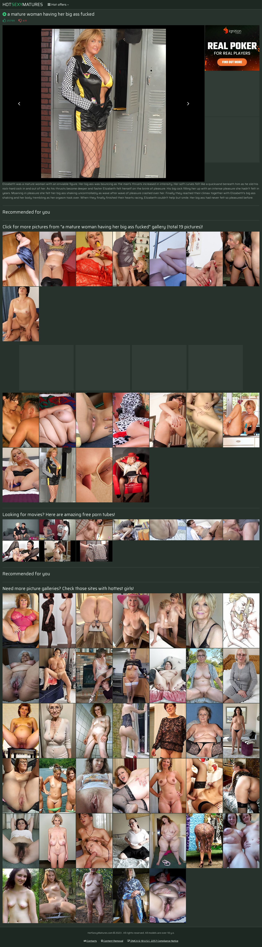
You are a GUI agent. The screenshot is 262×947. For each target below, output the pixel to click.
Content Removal (112, 941)
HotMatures (23, 4)
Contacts (90, 941)
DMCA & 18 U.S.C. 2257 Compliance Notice (152, 941)
